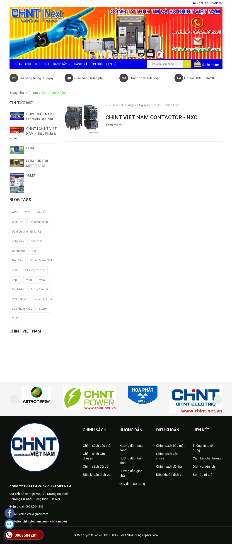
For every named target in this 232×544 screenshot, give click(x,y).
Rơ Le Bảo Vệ (39, 289)
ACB (15, 212)
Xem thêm (115, 125)
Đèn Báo (17, 260)
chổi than (37, 241)
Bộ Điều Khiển (39, 221)
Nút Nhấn (18, 289)
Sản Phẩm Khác (22, 308)
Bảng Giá (80, 64)
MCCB (43, 280)
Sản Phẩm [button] (61, 64)
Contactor (18, 251)
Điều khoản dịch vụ (96, 474)
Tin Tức (97, 64)
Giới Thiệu (42, 64)
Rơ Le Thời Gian (43, 299)
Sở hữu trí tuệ (202, 474)
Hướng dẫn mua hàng (131, 448)
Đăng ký (216, 3)
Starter (43, 308)
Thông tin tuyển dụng (204, 448)
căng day (18, 241)
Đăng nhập (200, 3)
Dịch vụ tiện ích (204, 466)
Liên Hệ (111, 64)
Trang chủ (17, 93)
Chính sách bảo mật (97, 445)
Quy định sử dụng (132, 484)
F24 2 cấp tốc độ (34, 270)
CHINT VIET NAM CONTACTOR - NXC (151, 117)
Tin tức (33, 93)
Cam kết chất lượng (206, 458)
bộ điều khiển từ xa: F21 (27, 231)
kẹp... (15, 280)
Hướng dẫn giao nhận (131, 473)
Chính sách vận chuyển (94, 456)
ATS (27, 212)
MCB (29, 280)
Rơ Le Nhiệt (19, 299)
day (34, 251)
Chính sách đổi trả (96, 466)
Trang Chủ (23, 64)
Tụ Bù (15, 318)
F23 (14, 270)
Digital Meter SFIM (42, 260)
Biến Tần (17, 221)
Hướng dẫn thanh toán (131, 461)
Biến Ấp (41, 212)
